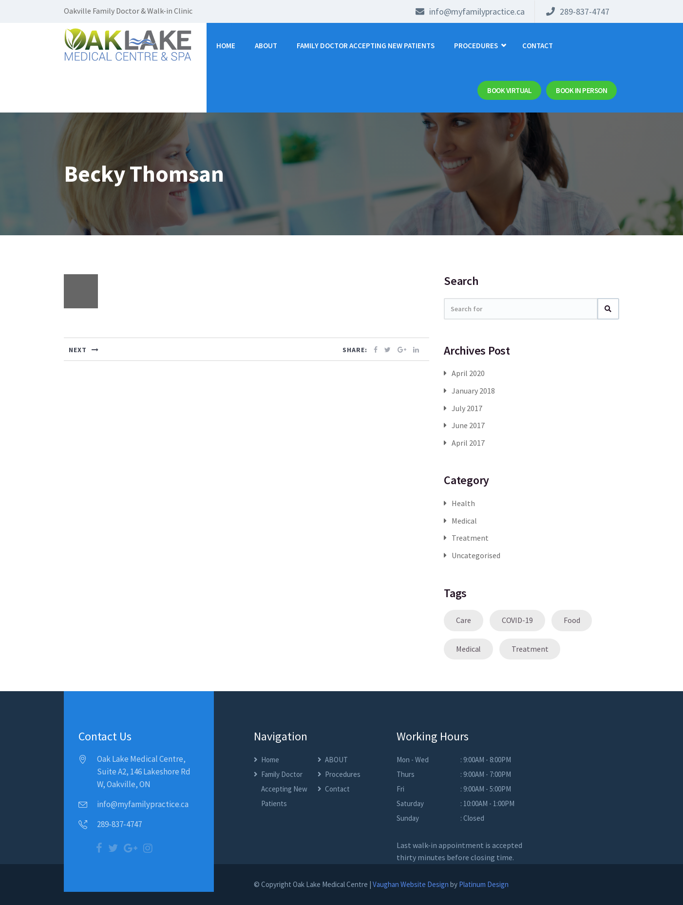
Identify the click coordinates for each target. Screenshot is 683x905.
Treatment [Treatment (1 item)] (530, 649)
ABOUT (266, 45)
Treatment (470, 538)
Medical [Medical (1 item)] (468, 649)
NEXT (84, 349)
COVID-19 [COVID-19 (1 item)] (517, 620)
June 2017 (468, 425)
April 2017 (468, 443)
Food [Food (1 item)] (572, 620)
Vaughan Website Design (411, 884)
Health (463, 503)
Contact (537, 45)
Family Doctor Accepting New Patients (366, 45)
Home (225, 45)
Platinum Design (484, 884)
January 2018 (473, 391)
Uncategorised (476, 555)
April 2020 (468, 373)
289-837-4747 (577, 11)
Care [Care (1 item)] (463, 620)
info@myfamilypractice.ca (470, 11)
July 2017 (467, 408)
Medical (464, 521)
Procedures (476, 45)
